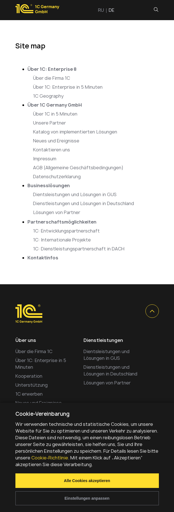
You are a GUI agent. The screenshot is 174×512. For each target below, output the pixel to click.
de (111, 10)
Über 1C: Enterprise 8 (51, 69)
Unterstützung (31, 385)
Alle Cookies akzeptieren (87, 480)
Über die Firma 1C (51, 78)
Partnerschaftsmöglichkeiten (61, 222)
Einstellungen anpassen (86, 498)
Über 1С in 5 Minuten (55, 114)
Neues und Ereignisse (56, 141)
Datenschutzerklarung (57, 176)
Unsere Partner (49, 123)
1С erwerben (29, 394)
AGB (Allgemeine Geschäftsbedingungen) (78, 168)
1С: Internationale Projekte (62, 240)
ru (101, 10)
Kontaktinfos (42, 258)
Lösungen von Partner (56, 212)
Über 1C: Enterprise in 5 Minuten (68, 87)
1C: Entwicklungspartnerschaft (66, 231)
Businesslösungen (48, 185)
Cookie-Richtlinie (49, 458)
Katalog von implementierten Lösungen (75, 132)
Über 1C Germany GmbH (54, 105)
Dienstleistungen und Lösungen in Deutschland (83, 203)
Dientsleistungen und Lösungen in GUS (75, 194)
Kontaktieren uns (51, 150)
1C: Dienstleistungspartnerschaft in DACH (78, 249)
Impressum (44, 159)
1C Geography (48, 96)
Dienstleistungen (103, 340)
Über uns (25, 340)
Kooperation (28, 376)
